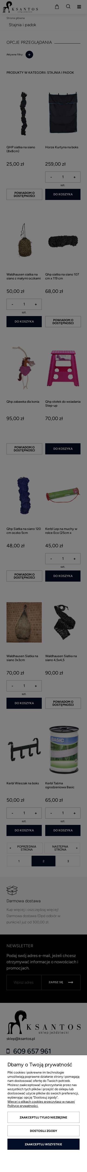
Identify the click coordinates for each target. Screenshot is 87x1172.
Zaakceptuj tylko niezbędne (43, 1117)
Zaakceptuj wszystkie (43, 1144)
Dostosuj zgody (43, 1131)
